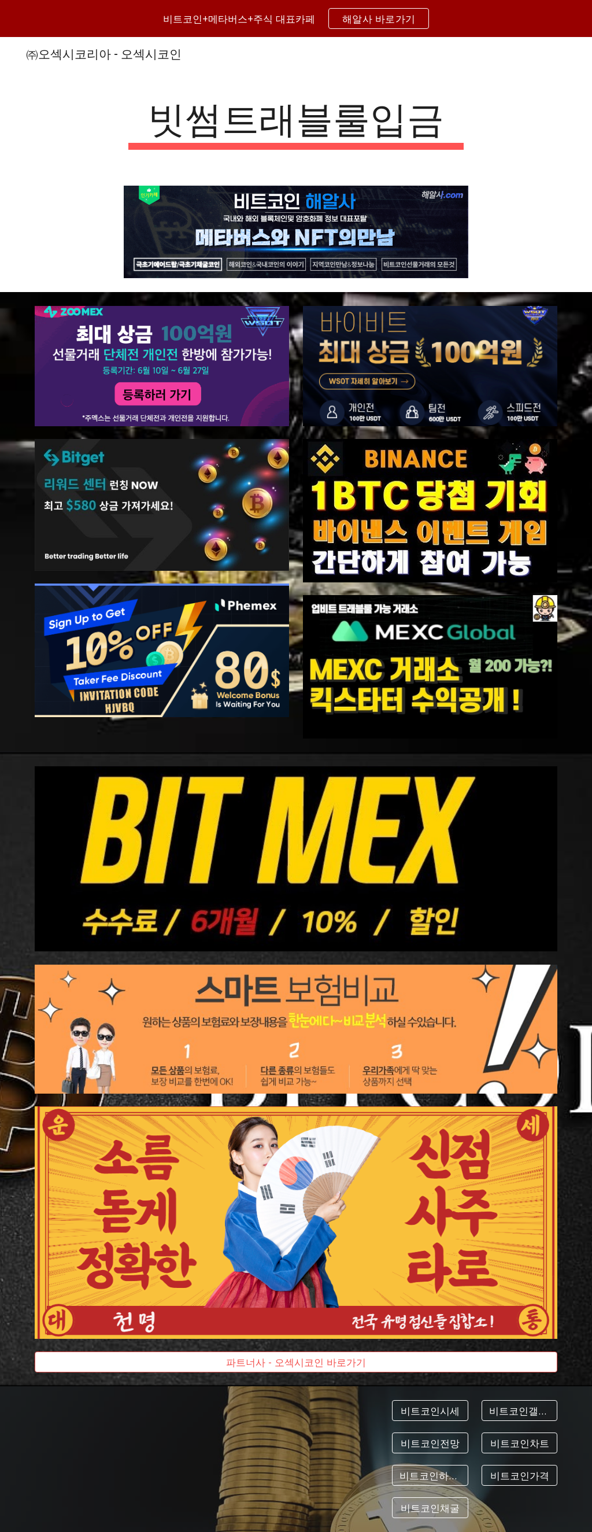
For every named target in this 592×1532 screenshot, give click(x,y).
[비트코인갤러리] (519, 1410)
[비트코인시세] (430, 1410)
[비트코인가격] (519, 1475)
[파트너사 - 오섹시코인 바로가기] (296, 1362)
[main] (296, 122)
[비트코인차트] (519, 1443)
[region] (296, 18)
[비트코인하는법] (430, 1475)
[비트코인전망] (430, 1443)
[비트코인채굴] (430, 1507)
